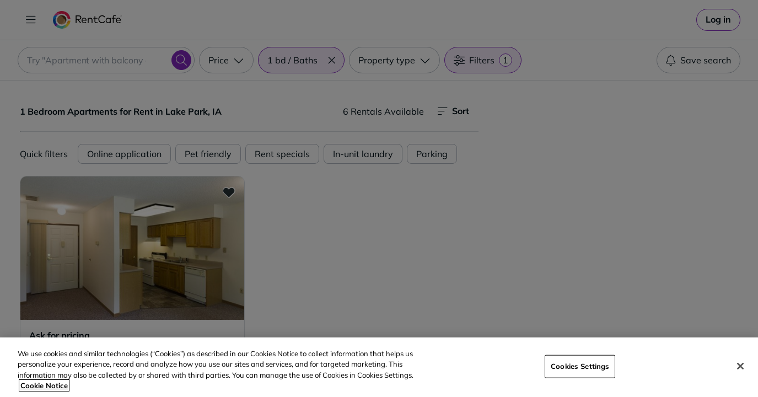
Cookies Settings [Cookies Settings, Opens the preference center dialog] (580, 366)
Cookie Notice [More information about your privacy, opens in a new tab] (44, 385)
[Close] (740, 366)
